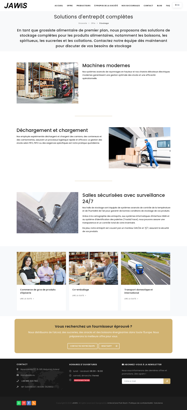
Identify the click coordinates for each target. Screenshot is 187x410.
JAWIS (75, 403)
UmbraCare (112, 403)
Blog (159, 5)
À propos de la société (106, 5)
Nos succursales (131, 5)
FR (177, 5)
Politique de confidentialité (141, 403)
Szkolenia (158, 403)
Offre (70, 5)
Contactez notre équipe (82, 346)
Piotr (121, 403)
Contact (148, 5)
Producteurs (84, 5)
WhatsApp (109, 346)
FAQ (168, 5)
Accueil (59, 5)
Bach (125, 403)
